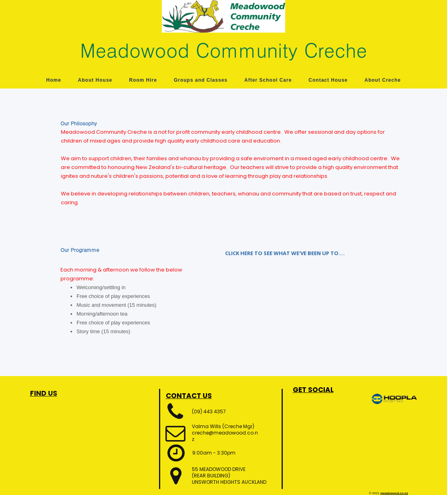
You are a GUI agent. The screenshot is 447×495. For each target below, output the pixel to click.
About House (95, 80)
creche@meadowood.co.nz (225, 436)
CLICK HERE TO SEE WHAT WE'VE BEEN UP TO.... (285, 253)
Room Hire (143, 80)
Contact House (328, 80)
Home (53, 80)
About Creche (382, 80)
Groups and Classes (201, 80)
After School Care (268, 80)
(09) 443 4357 (209, 411)
